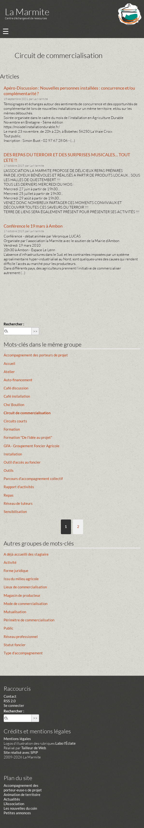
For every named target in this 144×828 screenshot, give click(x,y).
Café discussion (16, 388)
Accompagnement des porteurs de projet (36, 355)
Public (8, 628)
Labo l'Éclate (65, 743)
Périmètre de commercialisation (29, 620)
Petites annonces (17, 813)
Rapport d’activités (19, 487)
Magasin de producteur (22, 595)
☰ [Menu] (5, 31)
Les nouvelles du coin (20, 808)
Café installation (17, 396)
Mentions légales (17, 738)
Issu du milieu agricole (21, 579)
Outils (9, 470)
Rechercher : (14, 324)
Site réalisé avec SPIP (21, 752)
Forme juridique (16, 570)
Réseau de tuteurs (18, 503)
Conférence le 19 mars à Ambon (33, 226)
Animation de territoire (22, 794)
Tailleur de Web (33, 748)
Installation (13, 454)
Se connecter (14, 705)
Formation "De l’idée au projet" (28, 437)
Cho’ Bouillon (14, 404)
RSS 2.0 (10, 701)
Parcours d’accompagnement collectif (33, 478)
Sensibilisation (15, 511)
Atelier (9, 371)
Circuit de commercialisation (27, 413)
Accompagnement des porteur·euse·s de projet (23, 787)
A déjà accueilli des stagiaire (26, 554)
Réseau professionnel (21, 636)
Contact (10, 696)
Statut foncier (15, 645)
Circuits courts (15, 421)
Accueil (9, 363)
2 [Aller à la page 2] (78, 526)
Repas (9, 495)
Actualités (12, 799)
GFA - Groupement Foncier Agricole (31, 446)
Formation (12, 429)
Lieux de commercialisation (25, 587)
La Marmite (27, 11)
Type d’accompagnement (23, 653)
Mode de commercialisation (25, 603)
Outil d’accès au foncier (22, 462)
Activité (10, 562)
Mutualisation (15, 612)
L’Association (14, 804)
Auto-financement (18, 380)
